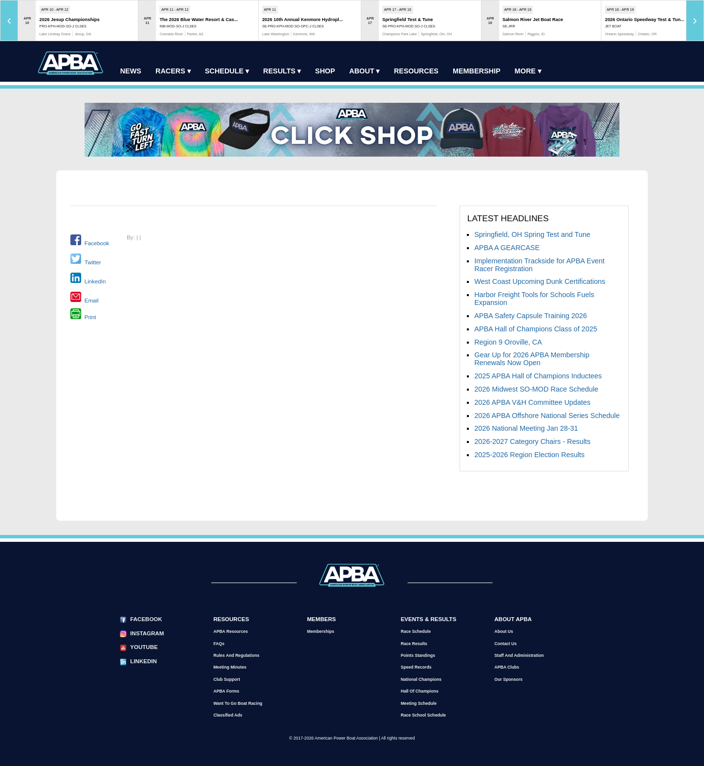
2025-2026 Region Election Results (529, 455)
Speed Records (416, 667)
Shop (325, 71)
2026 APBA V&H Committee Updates (532, 402)
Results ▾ (282, 71)
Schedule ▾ (227, 71)
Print (90, 317)
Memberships (320, 631)
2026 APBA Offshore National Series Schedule (546, 415)
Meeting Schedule (419, 703)
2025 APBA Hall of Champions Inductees (538, 376)
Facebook (97, 243)
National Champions (421, 679)
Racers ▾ (173, 71)
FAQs (218, 643)
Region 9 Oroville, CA (508, 342)
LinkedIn (95, 281)
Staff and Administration (519, 655)
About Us (503, 631)
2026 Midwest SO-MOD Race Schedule (536, 389)
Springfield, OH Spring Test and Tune (532, 234)
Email (92, 300)
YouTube (143, 647)
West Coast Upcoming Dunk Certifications (539, 281)
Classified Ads (227, 715)
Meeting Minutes (229, 667)
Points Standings (418, 655)
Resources (416, 71)
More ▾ (528, 71)
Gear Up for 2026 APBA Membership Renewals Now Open (531, 359)
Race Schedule (416, 631)
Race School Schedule (423, 715)
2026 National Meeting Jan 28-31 (526, 428)
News (130, 71)
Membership (476, 71)
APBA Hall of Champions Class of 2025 (535, 329)
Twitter (93, 262)
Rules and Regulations (236, 655)
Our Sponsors (508, 679)
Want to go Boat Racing (237, 703)
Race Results (414, 643)
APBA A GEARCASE (507, 248)
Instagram (147, 633)
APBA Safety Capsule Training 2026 (530, 316)
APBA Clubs (506, 667)
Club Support (226, 679)
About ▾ (364, 71)
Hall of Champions (420, 691)
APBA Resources (230, 631)
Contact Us (505, 643)
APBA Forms (226, 691)
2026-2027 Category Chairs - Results (532, 441)
